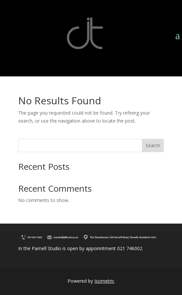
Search (153, 145)
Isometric (104, 281)
